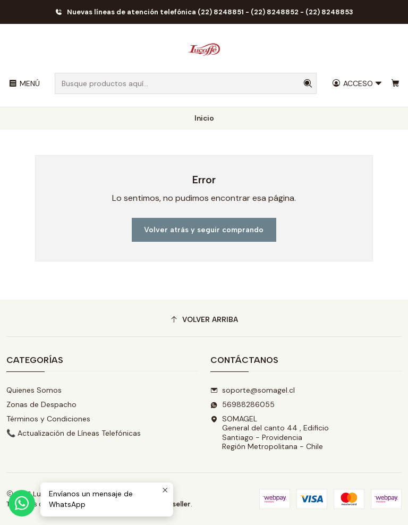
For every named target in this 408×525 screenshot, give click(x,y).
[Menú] (24, 83)
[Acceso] (357, 83)
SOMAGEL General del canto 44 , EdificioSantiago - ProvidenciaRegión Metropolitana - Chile (269, 433)
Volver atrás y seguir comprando (204, 229)
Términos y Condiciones (48, 419)
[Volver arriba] (204, 319)
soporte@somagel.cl (252, 390)
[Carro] (395, 83)
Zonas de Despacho (41, 404)
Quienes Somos (34, 390)
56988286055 (242, 404)
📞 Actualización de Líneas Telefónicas (73, 433)
